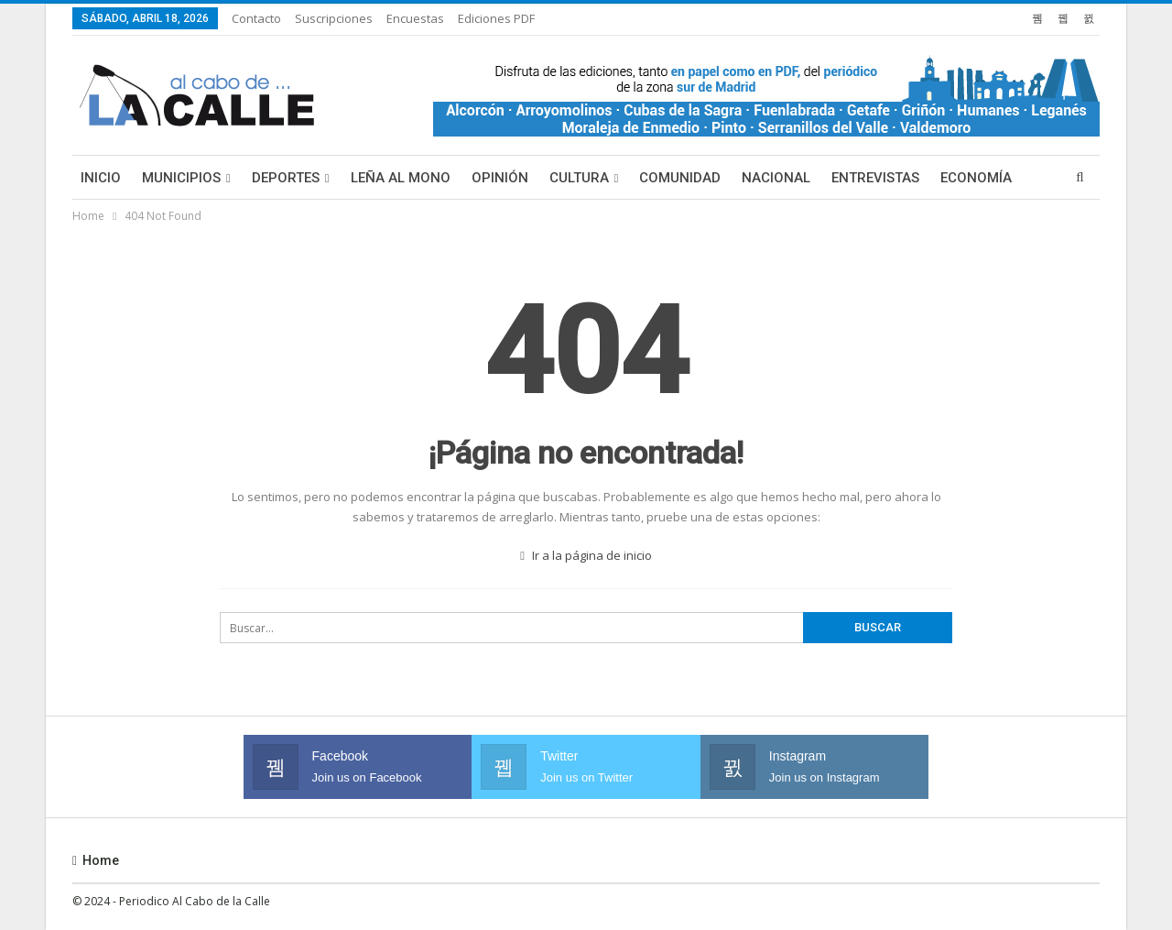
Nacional (776, 178)
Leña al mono (400, 178)
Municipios (181, 178)
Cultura (579, 178)
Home (95, 860)
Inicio (101, 178)
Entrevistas (875, 178)
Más (955, 178)
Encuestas (415, 18)
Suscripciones (334, 18)
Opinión (500, 178)
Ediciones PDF (496, 18)
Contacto (256, 18)
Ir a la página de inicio (586, 555)
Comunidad (680, 178)
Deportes (286, 178)
